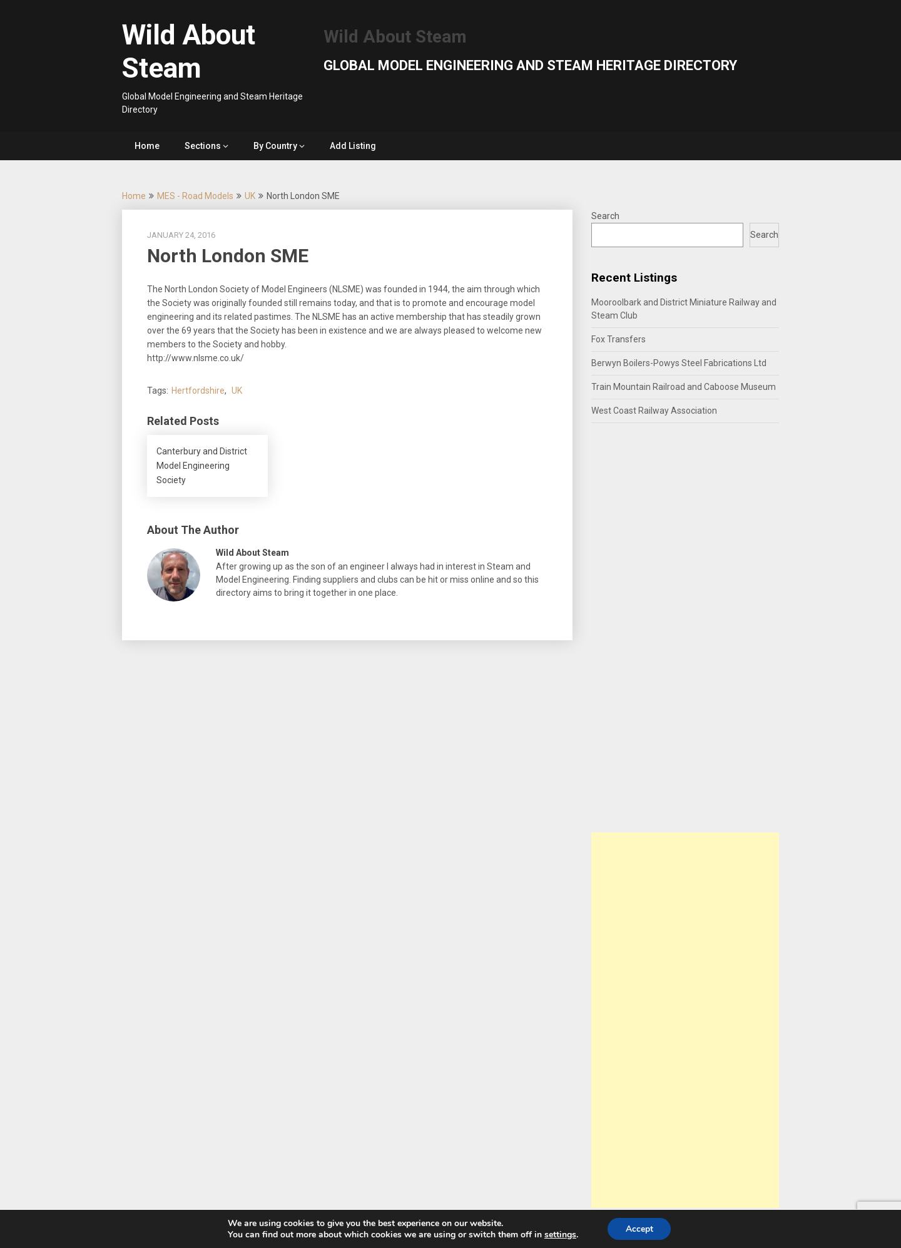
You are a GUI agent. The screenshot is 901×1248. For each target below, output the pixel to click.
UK (250, 196)
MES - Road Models (195, 196)
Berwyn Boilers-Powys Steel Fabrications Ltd (678, 363)
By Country (275, 146)
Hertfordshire (198, 391)
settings (559, 1234)
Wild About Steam (188, 51)
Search (605, 216)
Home (147, 146)
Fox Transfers (618, 339)
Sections (203, 146)
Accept (639, 1228)
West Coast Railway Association (654, 411)
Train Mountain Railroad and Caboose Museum (683, 387)
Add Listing (353, 146)
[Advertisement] (685, 1020)
